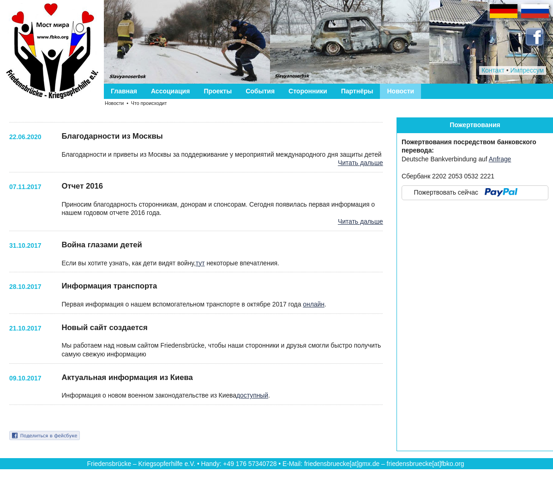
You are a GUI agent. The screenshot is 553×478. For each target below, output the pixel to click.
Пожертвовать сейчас (446, 192)
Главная (124, 91)
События (260, 91)
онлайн (314, 304)
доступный (252, 395)
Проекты (218, 91)
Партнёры (357, 91)
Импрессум (527, 70)
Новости (400, 91)
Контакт (493, 70)
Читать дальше (360, 162)
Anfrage (500, 159)
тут (200, 263)
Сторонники (308, 91)
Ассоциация (170, 91)
